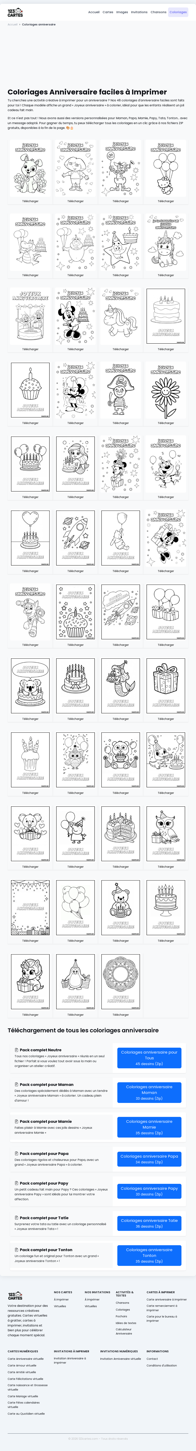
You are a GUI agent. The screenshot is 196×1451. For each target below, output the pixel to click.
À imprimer (61, 1300)
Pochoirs (121, 1317)
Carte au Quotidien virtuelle (26, 1414)
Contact (152, 1359)
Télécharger (30, 202)
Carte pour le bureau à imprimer (162, 1319)
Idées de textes (126, 1324)
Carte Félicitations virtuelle (25, 1380)
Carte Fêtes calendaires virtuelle (24, 1405)
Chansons (159, 12)
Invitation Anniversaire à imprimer (70, 1361)
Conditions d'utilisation (162, 1366)
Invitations (139, 12)
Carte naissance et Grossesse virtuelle (28, 1388)
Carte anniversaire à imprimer (167, 1300)
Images (122, 12)
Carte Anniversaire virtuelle (26, 1359)
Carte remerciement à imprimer (162, 1309)
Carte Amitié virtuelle (22, 1373)
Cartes (108, 12)
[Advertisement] (98, 57)
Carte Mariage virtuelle (23, 1397)
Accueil (94, 12)
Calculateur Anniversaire (124, 1332)
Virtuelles (60, 1307)
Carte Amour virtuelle (22, 1366)
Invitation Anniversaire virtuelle (120, 1359)
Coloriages (178, 12)
